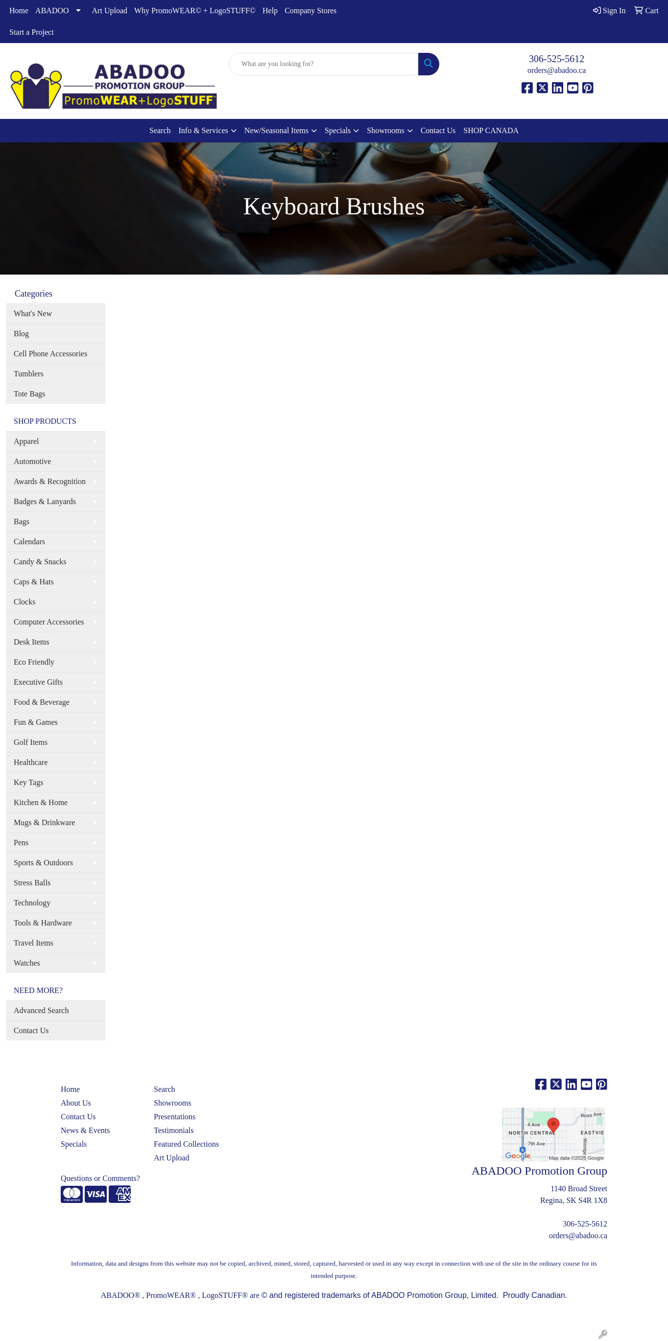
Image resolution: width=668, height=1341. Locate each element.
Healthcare (31, 762)
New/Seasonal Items (276, 130)
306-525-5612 (556, 58)
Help (270, 10)
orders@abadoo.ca (556, 70)
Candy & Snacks (40, 561)
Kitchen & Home (41, 802)
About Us (76, 1103)
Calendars (29, 541)
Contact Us (438, 130)
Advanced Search (41, 1010)
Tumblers (29, 374)
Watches (27, 963)
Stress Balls (32, 883)
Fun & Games (36, 722)
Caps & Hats (34, 582)
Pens (21, 842)
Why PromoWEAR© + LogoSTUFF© (195, 10)
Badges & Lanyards (45, 501)
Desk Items (31, 642)
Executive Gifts (38, 682)
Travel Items (33, 943)
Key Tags (28, 782)
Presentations (174, 1116)
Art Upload (109, 10)
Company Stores (310, 10)
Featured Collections (186, 1144)
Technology (32, 903)
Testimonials (174, 1130)
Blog (21, 333)
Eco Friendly (34, 662)
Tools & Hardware (43, 923)
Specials (338, 130)
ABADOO (52, 10)
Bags (21, 521)
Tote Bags (29, 394)
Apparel (26, 441)
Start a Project (31, 32)
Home (18, 10)
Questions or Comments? (100, 1178)
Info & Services (203, 130)
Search (160, 130)
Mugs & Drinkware (44, 822)
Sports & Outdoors (43, 862)
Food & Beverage (42, 702)
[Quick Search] (324, 64)
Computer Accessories (49, 622)
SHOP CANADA (491, 130)
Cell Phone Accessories (50, 353)
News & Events (85, 1130)
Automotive (32, 461)
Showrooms (385, 130)
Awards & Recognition (50, 481)
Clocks (24, 602)
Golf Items (31, 742)
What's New (33, 313)
